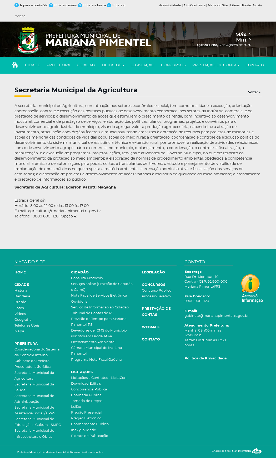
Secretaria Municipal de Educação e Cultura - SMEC (37, 422)
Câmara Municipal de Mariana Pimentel (96, 350)
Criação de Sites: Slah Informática (237, 450)
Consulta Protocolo (87, 278)
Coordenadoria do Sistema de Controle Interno (37, 352)
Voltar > (254, 92)
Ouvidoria (79, 301)
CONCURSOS (173, 65)
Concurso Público (156, 290)
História (20, 290)
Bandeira (22, 296)
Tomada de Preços (86, 401)
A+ (260, 5)
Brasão (20, 302)
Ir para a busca (92, 5)
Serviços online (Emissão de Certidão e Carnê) (102, 287)
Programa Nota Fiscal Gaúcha (96, 360)
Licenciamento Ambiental (93, 342)
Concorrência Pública (89, 389)
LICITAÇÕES (113, 65)
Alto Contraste (194, 5)
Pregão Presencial (86, 412)
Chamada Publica (86, 395)
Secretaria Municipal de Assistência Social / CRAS (34, 410)
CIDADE (32, 65)
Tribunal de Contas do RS (92, 313)
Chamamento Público (90, 424)
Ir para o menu (63, 5)
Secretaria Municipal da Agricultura (34, 375)
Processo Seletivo (156, 296)
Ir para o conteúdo (31, 5)
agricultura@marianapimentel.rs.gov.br (64, 211)
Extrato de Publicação (89, 436)
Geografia (23, 320)
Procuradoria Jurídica (32, 367)
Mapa (19, 331)
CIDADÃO (86, 65)
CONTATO (254, 65)
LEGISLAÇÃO (142, 65)
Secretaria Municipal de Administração (34, 399)
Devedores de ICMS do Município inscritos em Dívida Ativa (99, 333)
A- (254, 5)
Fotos (19, 308)
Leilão (76, 407)
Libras (235, 5)
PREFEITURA (58, 65)
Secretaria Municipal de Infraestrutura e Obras (34, 433)
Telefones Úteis (26, 325)
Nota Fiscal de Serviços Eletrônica (99, 295)
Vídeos (20, 314)
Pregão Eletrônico (86, 418)
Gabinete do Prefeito (31, 361)
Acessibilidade (170, 5)
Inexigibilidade (83, 430)
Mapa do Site (218, 5)
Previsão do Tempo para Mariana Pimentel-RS (99, 322)
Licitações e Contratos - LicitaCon (99, 378)
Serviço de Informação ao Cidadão (100, 307)
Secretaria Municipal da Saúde (34, 387)
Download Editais (86, 383)
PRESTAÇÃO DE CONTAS (215, 65)
